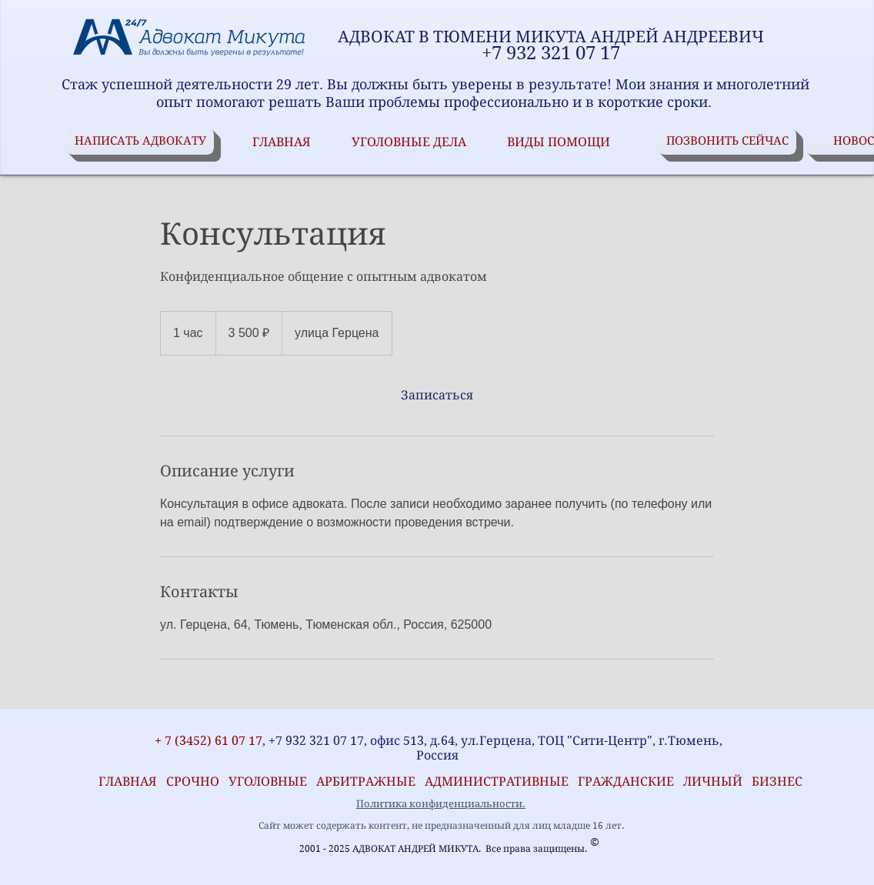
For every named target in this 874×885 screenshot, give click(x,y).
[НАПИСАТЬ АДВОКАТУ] (140, 141)
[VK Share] (115, 719)
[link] (437, 395)
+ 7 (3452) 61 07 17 (207, 740)
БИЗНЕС (777, 781)
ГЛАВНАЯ (124, 781)
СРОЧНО (197, 781)
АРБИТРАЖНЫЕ (370, 781)
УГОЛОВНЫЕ (272, 781)
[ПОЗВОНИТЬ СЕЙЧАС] (727, 141)
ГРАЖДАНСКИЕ (626, 781)
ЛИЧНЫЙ (712, 781)
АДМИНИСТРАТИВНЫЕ (498, 781)
